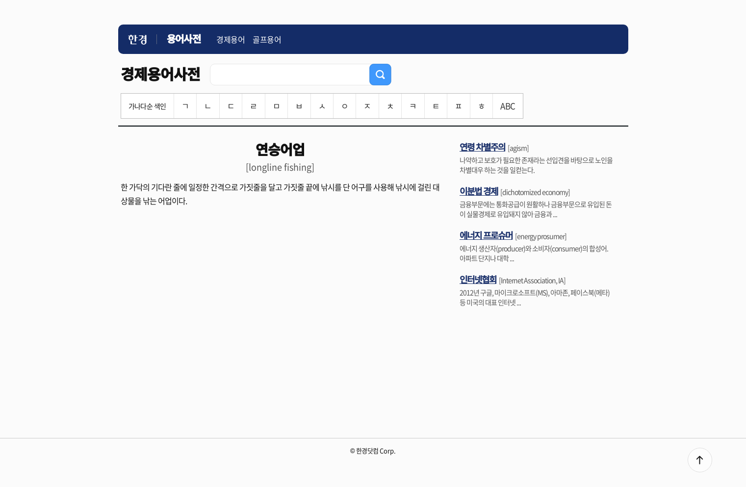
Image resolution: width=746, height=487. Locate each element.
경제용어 (230, 39)
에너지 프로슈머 (486, 235)
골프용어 (267, 39)
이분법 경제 (479, 190)
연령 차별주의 (482, 146)
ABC (507, 106)
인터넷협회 (478, 279)
